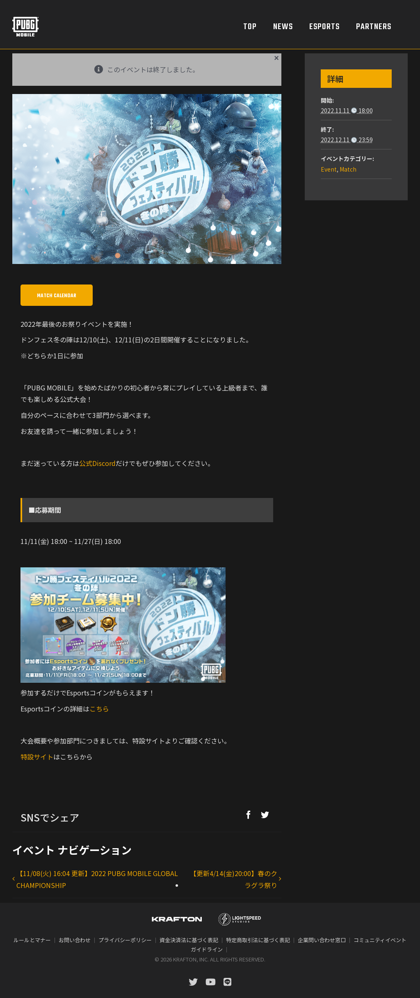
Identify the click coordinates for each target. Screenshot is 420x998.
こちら (99, 709)
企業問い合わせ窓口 (322, 940)
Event (329, 169)
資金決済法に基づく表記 (189, 940)
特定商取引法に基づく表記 (258, 940)
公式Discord (97, 463)
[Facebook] (248, 814)
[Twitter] (265, 814)
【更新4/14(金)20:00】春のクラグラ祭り (233, 879)
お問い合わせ (75, 940)
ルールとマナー (32, 940)
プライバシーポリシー (125, 940)
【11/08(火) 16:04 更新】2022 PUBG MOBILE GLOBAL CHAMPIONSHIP (97, 879)
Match (348, 169)
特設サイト (37, 757)
